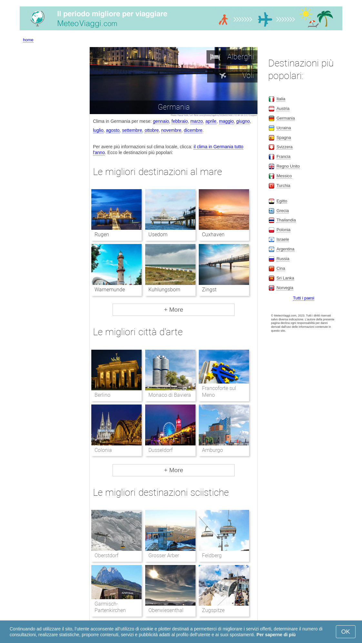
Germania (286, 118)
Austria (283, 108)
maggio (226, 121)
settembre (132, 130)
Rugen (102, 234)
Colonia (103, 450)
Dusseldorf (160, 450)
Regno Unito (288, 166)
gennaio (161, 121)
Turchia (283, 185)
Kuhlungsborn (164, 290)
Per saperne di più (276, 634)
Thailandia (286, 220)
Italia (281, 98)
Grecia (283, 210)
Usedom (157, 234)
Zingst (209, 290)
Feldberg (212, 555)
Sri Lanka (285, 278)
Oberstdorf (106, 555)
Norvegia (285, 287)
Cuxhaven (213, 234)
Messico (284, 175)
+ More (173, 309)
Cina (281, 268)
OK (345, 631)
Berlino (102, 395)
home (28, 39)
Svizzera (285, 146)
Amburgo (212, 450)
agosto (112, 130)
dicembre (193, 130)
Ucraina (284, 127)
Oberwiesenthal (166, 610)
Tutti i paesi (303, 298)
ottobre (152, 130)
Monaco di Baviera (169, 395)
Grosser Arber (163, 555)
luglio (98, 130)
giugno (243, 121)
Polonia (283, 229)
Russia (283, 258)
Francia (283, 156)
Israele (283, 239)
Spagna (284, 137)
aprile (211, 121)
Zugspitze (213, 610)
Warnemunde (110, 290)
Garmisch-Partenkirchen (110, 607)
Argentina (286, 249)
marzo (196, 121)
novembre (171, 130)
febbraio (180, 121)
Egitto (282, 201)
